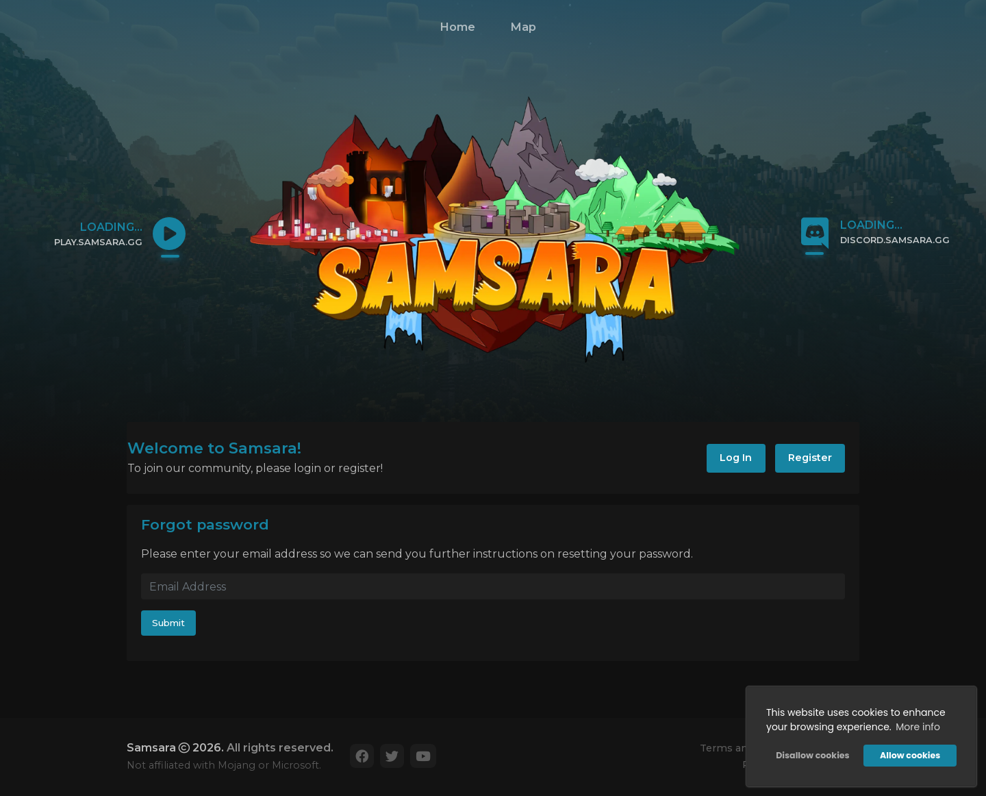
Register (810, 457)
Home (457, 27)
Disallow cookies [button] (812, 755)
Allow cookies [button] (910, 755)
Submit (168, 622)
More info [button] (918, 727)
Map (523, 27)
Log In (736, 457)
